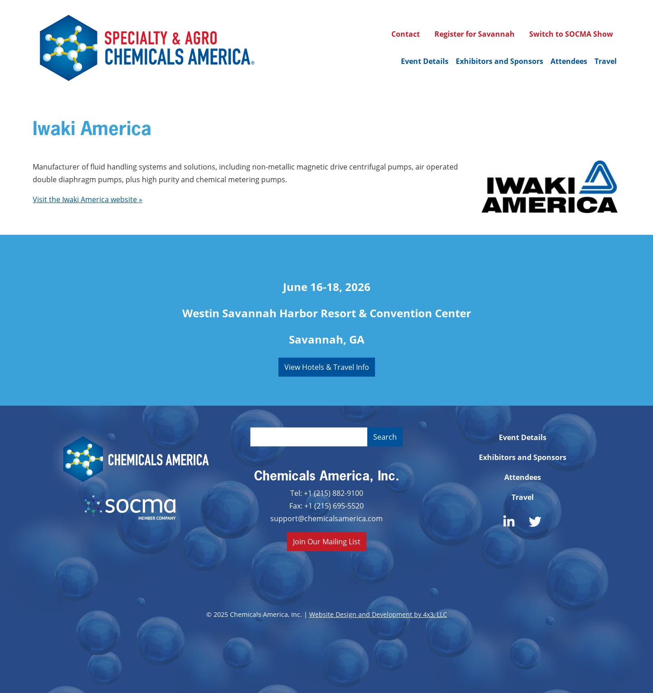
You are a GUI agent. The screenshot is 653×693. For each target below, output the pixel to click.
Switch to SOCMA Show (571, 34)
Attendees (569, 61)
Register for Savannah (474, 34)
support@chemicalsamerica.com (326, 518)
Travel (606, 61)
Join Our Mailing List (327, 541)
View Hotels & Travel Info (326, 367)
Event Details (424, 61)
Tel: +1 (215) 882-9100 (326, 493)
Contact (405, 34)
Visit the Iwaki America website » (87, 199)
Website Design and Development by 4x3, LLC (378, 614)
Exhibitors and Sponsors (499, 61)
